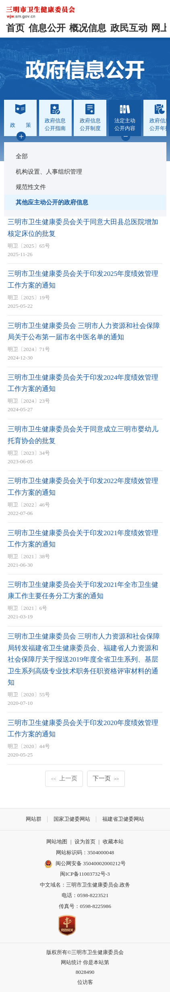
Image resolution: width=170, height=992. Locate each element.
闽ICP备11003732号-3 (85, 874)
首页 (15, 28)
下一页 (106, 778)
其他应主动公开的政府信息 (52, 202)
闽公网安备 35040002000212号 (91, 863)
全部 (22, 156)
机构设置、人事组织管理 (49, 171)
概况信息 (87, 28)
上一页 (64, 778)
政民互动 (128, 28)
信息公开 (47, 28)
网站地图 (56, 842)
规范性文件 (31, 186)
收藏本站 (113, 842)
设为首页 (85, 842)
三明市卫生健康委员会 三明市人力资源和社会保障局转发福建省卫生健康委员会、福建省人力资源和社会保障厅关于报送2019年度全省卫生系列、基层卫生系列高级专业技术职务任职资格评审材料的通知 (84, 659)
